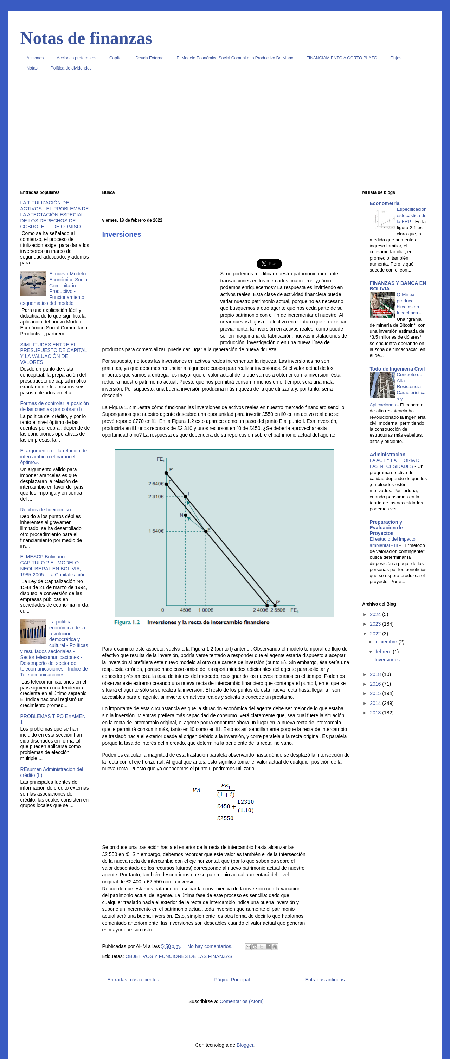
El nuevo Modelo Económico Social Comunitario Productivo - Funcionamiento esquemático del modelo (54, 288)
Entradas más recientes (133, 979)
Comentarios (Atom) (242, 1001)
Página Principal (232, 979)
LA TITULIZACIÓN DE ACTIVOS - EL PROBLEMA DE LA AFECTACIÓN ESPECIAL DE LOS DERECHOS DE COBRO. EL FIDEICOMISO (54, 214)
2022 (376, 633)
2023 (376, 624)
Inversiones (121, 234)
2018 (376, 674)
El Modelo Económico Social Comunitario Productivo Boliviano (234, 57)
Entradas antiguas (325, 979)
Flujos (395, 57)
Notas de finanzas (86, 38)
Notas (32, 68)
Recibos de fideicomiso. (46, 509)
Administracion (388, 454)
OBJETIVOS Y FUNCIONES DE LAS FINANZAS (179, 956)
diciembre (387, 642)
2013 (376, 712)
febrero (384, 651)
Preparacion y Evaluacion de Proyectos (386, 527)
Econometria (385, 203)
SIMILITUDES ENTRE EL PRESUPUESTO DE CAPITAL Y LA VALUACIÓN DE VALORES (53, 353)
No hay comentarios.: (211, 946)
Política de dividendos (71, 68)
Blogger (245, 1045)
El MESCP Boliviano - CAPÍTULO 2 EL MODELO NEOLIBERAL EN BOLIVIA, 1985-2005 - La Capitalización (53, 565)
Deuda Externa (149, 57)
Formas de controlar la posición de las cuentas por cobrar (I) (54, 406)
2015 (376, 693)
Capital (115, 57)
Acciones (35, 57)
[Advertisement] (225, 133)
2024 (376, 614)
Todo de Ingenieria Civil (397, 369)
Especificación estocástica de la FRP (412, 215)
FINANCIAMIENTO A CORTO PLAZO (342, 57)
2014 (376, 703)
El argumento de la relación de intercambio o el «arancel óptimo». (53, 456)
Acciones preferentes (76, 57)
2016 (376, 684)
